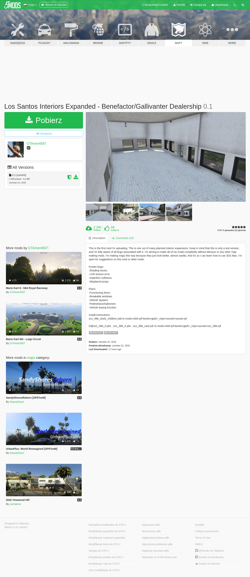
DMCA (199, 544)
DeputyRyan (17, 401)
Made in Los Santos (15, 527)
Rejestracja (220, 4)
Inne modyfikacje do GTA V (104, 570)
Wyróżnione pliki (151, 531)
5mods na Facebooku (209, 557)
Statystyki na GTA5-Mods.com (159, 557)
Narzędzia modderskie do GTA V (107, 524)
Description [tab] (97, 238)
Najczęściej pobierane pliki (157, 544)
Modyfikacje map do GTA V (104, 563)
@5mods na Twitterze (209, 550)
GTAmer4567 (36, 143)
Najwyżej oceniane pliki (155, 550)
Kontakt (199, 524)
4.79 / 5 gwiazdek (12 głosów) (232, 230)
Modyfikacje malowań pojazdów (107, 537)
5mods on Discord (207, 563)
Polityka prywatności (207, 531)
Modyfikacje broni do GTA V (104, 544)
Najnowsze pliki (151, 524)
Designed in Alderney (16, 523)
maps (31, 358)
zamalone (15, 504)
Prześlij (179, 4)
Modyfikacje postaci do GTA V (106, 557)
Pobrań (97, 230)
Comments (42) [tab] (123, 238)
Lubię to (115, 230)
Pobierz (43, 120)
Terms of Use (202, 537)
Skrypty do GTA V (99, 550)
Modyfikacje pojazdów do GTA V (107, 531)
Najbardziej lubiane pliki (155, 537)
